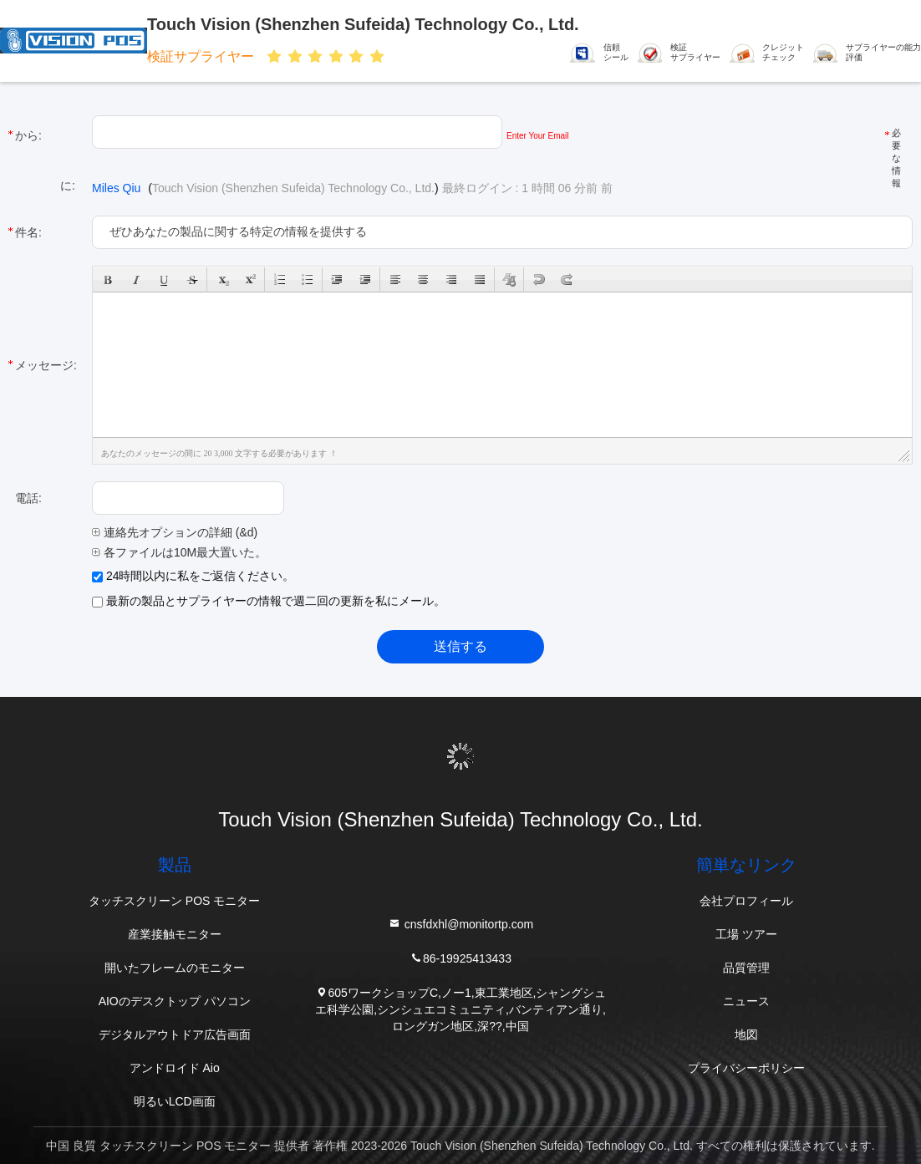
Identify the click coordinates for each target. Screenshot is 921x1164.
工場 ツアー (746, 934)
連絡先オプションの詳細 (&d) (174, 532)
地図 (746, 1034)
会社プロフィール (746, 900)
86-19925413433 (460, 957)
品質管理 (746, 967)
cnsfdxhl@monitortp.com (460, 923)
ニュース (746, 1001)
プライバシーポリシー (746, 1068)
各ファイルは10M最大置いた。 (179, 552)
